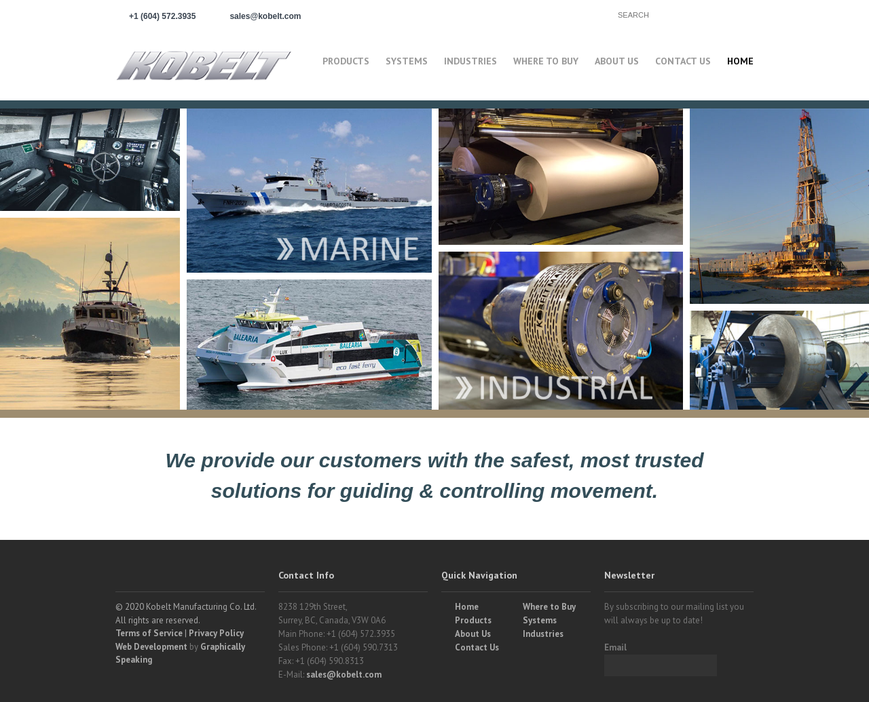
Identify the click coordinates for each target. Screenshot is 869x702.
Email (615, 647)
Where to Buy (549, 606)
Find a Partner (550, 14)
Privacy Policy (216, 633)
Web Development (151, 646)
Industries (470, 61)
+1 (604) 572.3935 (162, 16)
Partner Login (441, 14)
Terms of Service (149, 633)
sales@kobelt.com (344, 674)
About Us (617, 61)
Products (345, 61)
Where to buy (545, 61)
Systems (407, 61)
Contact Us (683, 61)
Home (740, 61)
